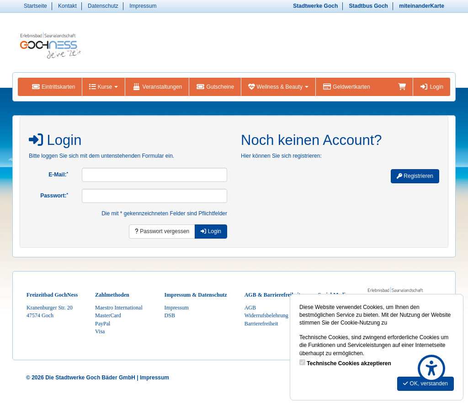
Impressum (142, 6)
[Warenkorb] (402, 87)
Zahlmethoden (112, 295)
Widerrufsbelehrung (266, 315)
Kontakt (67, 6)
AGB (250, 307)
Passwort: (54, 195)
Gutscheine (215, 87)
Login (431, 87)
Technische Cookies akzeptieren (349, 363)
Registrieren (415, 176)
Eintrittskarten (53, 87)
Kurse (103, 87)
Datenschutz (103, 6)
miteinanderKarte (421, 6)
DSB (170, 315)
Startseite (35, 6)
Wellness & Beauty (278, 87)
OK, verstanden (425, 383)
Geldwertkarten (346, 87)
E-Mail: (58, 174)
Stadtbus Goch (368, 6)
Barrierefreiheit (261, 323)
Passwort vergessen (162, 231)
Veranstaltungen (157, 87)
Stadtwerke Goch (315, 6)
